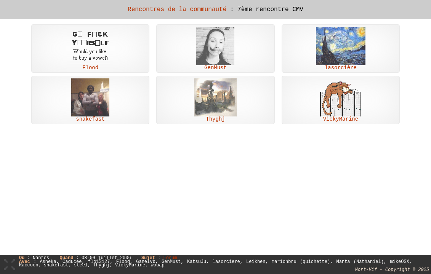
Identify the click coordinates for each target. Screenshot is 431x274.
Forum (170, 258)
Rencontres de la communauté (177, 9)
